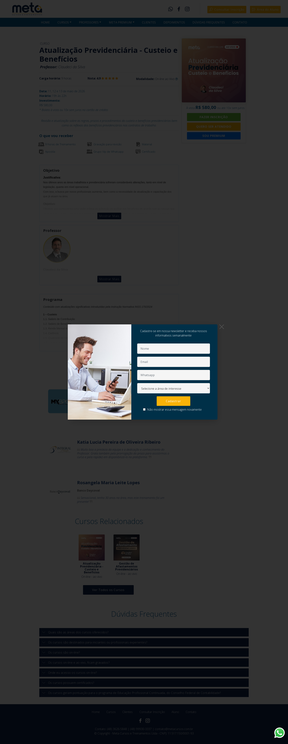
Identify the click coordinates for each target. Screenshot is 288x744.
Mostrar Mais (109, 216)
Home (96, 712)
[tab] (144, 632)
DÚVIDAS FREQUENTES (208, 22)
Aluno (175, 712)
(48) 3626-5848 (117, 729)
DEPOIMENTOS (174, 22)
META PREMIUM (120, 22)
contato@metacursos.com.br (174, 729)
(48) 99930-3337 (141, 729)
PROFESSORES (89, 22)
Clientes (127, 712)
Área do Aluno (265, 10)
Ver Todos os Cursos (108, 590)
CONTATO (240, 22)
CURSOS (63, 22)
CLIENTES (149, 22)
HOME (45, 22)
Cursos (111, 712)
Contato (191, 712)
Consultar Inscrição (226, 10)
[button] (144, 632)
